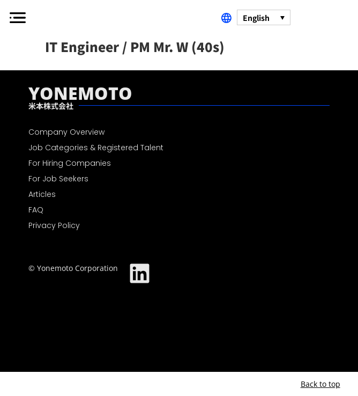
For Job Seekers (58, 178)
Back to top (320, 384)
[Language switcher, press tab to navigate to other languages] (263, 17)
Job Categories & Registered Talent (95, 147)
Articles (42, 194)
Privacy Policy (54, 225)
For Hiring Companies (69, 163)
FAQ (35, 209)
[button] (17, 17)
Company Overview (66, 132)
